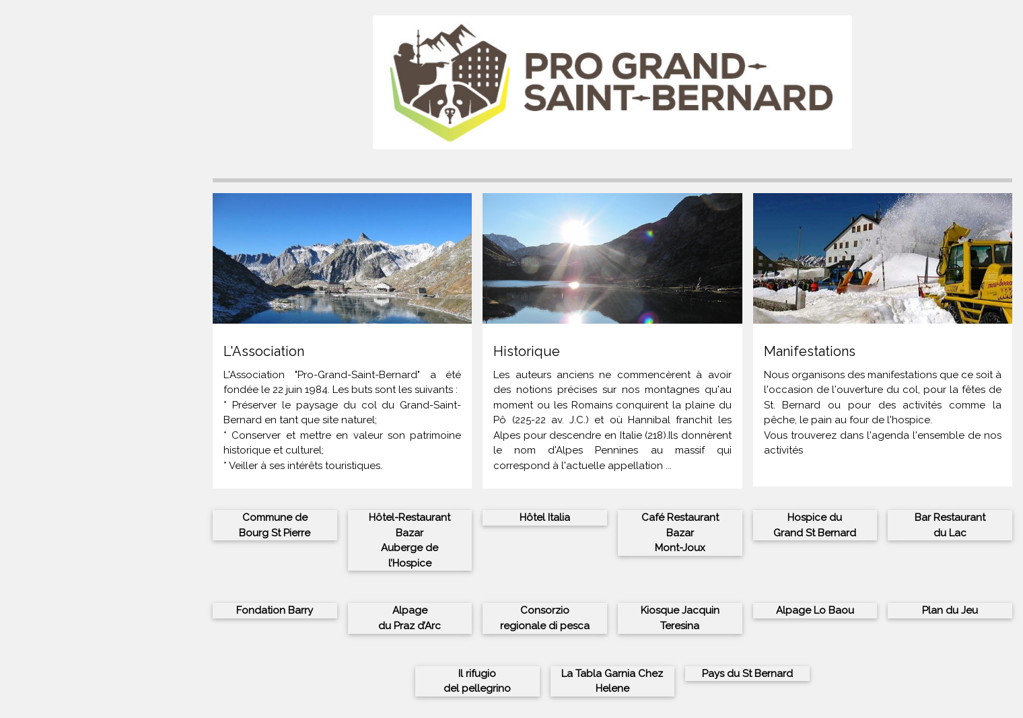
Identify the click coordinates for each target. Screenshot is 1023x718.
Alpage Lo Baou (815, 610)
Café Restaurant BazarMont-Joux (680, 532)
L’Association (45, 228)
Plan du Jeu (950, 610)
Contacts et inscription (68, 258)
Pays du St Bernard (747, 674)
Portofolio (38, 273)
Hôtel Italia (545, 517)
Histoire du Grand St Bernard (82, 243)
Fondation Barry (274, 610)
